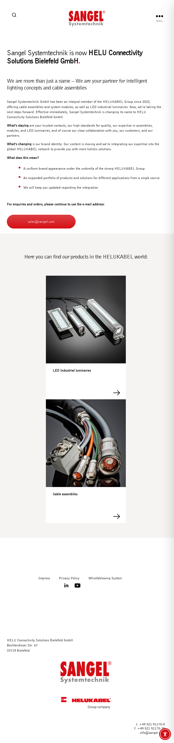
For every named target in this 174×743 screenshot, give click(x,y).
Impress (44, 578)
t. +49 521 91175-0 (150, 724)
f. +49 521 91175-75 (149, 728)
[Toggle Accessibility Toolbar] (165, 734)
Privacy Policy (69, 578)
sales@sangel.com (41, 222)
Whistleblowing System (105, 578)
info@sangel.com (152, 733)
